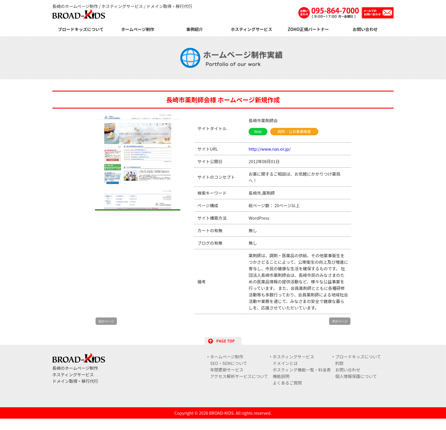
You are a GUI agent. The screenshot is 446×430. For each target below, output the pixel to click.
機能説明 (281, 376)
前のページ (106, 321)
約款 (339, 363)
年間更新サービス (226, 370)
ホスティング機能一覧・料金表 (302, 370)
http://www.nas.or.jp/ (270, 149)
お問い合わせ (365, 29)
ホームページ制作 (137, 29)
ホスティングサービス (251, 29)
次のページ (340, 321)
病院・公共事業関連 (294, 131)
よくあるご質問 (287, 383)
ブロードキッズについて (81, 29)
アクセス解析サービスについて (239, 376)
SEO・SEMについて (228, 363)
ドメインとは (285, 363)
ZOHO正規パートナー (308, 29)
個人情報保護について (356, 376)
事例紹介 (194, 29)
